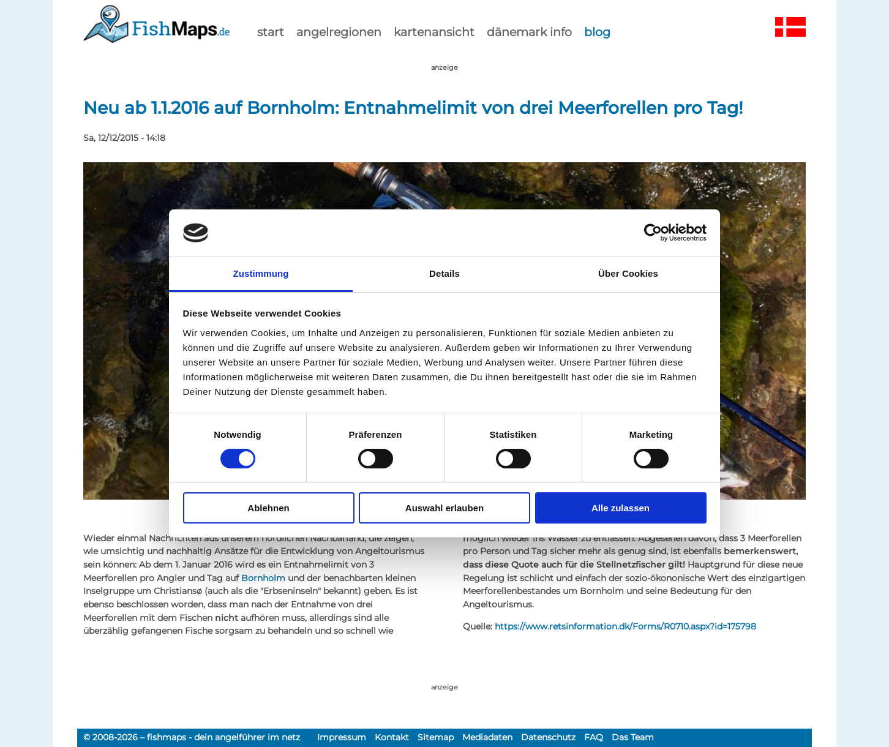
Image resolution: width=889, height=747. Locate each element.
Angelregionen (338, 31)
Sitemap (436, 737)
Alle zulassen (620, 508)
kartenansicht (434, 31)
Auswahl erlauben (444, 508)
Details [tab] (444, 273)
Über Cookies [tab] (628, 273)
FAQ (593, 737)
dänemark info (529, 31)
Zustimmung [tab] (261, 273)
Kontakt (392, 737)
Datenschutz (548, 737)
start (270, 31)
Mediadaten (487, 737)
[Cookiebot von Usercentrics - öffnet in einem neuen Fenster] (653, 232)
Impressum (341, 737)
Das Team (633, 737)
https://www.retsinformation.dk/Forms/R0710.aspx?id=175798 (625, 626)
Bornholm (263, 578)
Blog (597, 31)
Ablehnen (268, 508)
